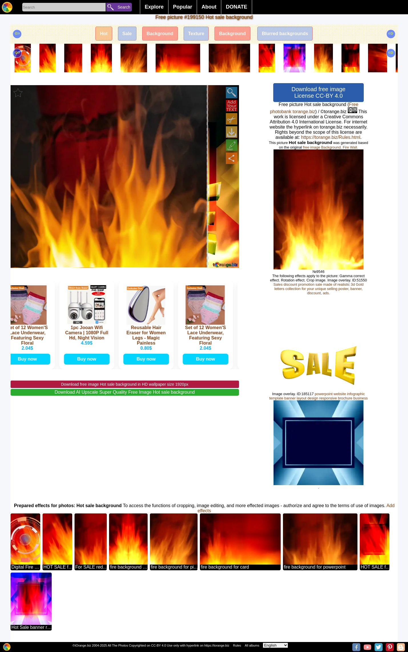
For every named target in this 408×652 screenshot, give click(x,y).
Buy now (29, 359)
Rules (237, 645)
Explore (154, 7)
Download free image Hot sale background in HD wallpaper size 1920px (124, 384)
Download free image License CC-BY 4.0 (318, 92)
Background (160, 33)
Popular (182, 7)
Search (124, 7)
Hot (104, 33)
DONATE (236, 7)
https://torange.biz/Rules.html (330, 137)
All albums (252, 645)
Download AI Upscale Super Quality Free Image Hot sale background (125, 392)
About (209, 7)
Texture (196, 33)
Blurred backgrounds (285, 33)
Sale (127, 33)
